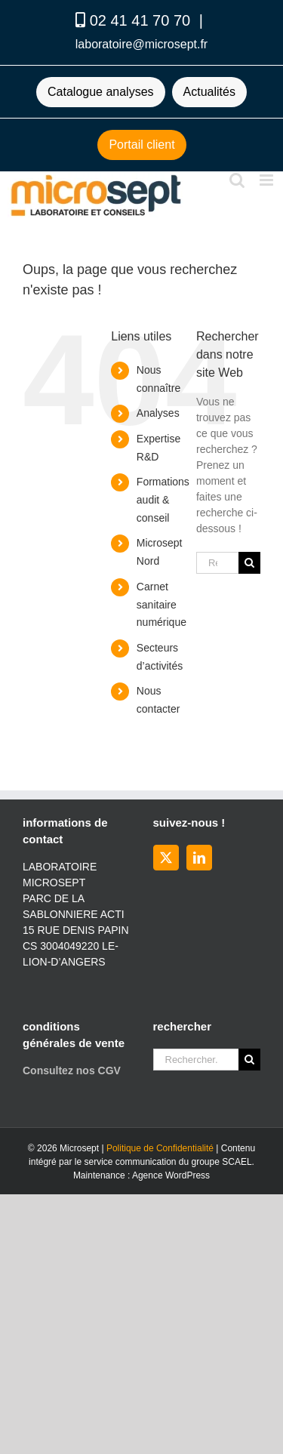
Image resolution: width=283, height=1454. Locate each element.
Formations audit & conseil (163, 500)
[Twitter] (166, 857)
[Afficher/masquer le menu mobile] (267, 180)
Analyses (158, 413)
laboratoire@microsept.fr (141, 44)
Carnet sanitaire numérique (161, 605)
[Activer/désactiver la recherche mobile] (237, 180)
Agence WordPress (171, 1175)
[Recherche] (249, 563)
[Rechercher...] (217, 563)
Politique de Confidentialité (160, 1148)
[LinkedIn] (199, 857)
